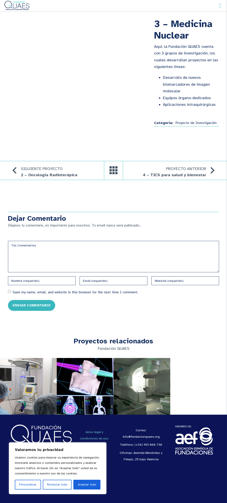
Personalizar (28, 484)
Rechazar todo (57, 484)
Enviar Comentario (32, 305)
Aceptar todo (87, 484)
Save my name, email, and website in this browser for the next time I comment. (75, 292)
